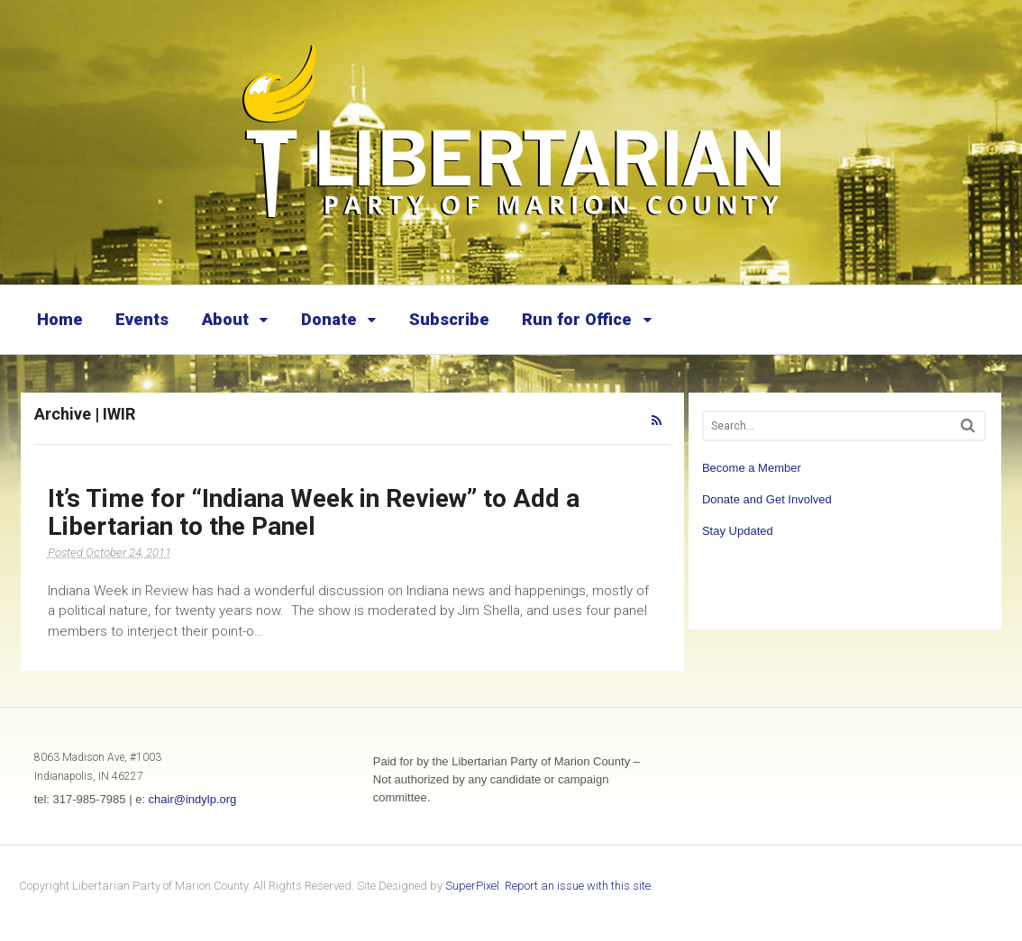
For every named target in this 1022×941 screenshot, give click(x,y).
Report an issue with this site (578, 885)
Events (142, 319)
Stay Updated (737, 531)
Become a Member (751, 468)
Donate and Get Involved (767, 499)
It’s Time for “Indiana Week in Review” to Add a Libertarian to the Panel (313, 512)
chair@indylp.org (193, 799)
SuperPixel (472, 885)
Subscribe (449, 319)
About (225, 319)
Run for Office (577, 319)
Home (60, 319)
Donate (329, 319)
